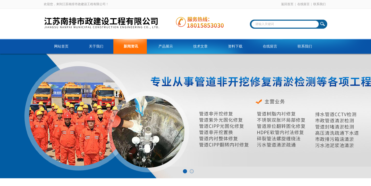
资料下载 (235, 46)
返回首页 (287, 4)
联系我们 (319, 4)
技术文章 (200, 46)
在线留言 (303, 4)
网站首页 (61, 46)
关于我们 (96, 46)
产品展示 (165, 46)
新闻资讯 (131, 46)
